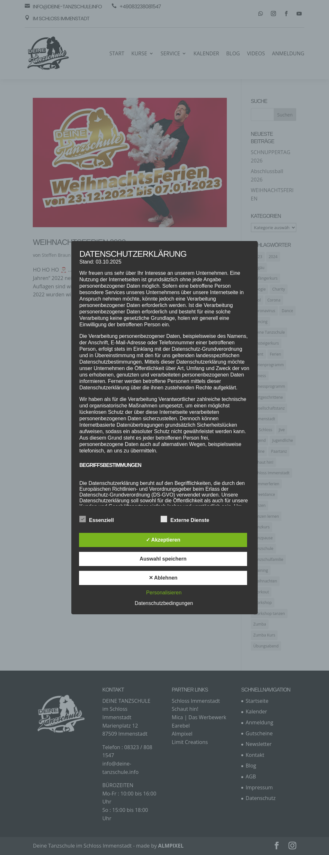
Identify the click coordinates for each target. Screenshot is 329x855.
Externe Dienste (185, 519)
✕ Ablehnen (163, 578)
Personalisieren (164, 592)
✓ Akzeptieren (163, 540)
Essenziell (96, 519)
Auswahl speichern (163, 559)
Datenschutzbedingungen (164, 603)
